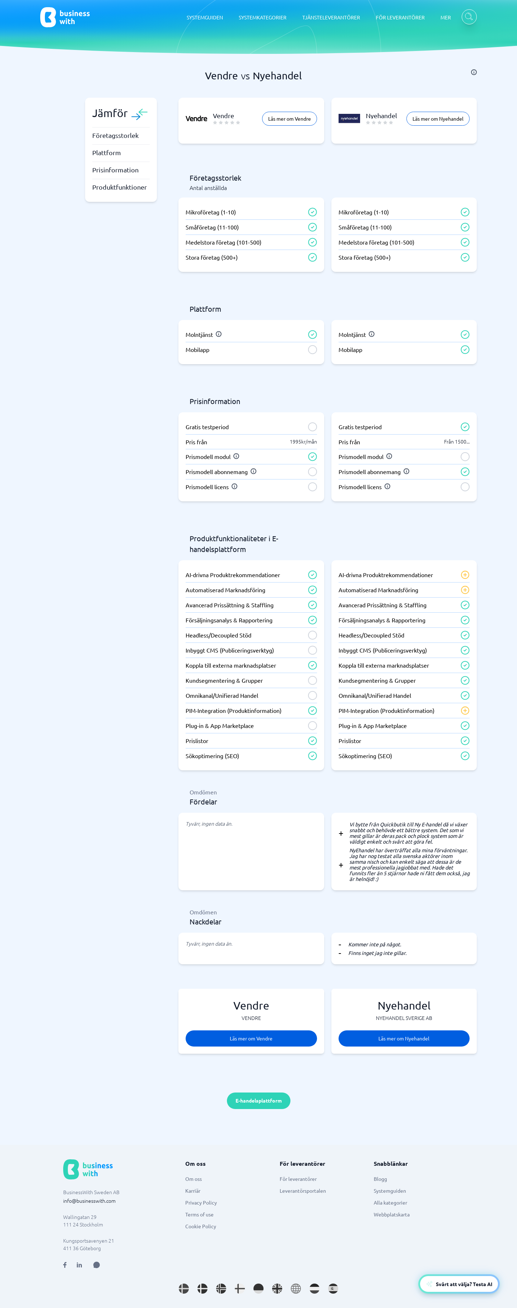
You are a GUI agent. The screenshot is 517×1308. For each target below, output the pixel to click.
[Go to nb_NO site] (221, 1289)
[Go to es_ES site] (333, 1289)
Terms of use (199, 1214)
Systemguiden (390, 1190)
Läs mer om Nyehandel (438, 118)
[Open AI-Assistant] (459, 1284)
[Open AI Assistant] (96, 1265)
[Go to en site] (296, 1289)
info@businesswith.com (89, 1200)
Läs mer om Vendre (289, 118)
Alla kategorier (390, 1202)
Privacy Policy (201, 1202)
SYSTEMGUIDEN (205, 17)
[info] (474, 72)
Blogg (380, 1178)
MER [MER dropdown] (446, 17)
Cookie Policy (200, 1226)
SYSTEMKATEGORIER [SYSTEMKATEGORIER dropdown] (263, 17)
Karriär (192, 1190)
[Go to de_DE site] (258, 1289)
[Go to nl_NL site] (314, 1289)
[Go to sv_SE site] (184, 1289)
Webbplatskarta (392, 1214)
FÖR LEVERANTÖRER (400, 17)
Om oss (193, 1178)
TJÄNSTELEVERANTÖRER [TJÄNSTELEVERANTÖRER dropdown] (331, 17)
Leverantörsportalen (303, 1190)
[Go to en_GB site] (277, 1289)
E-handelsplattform (259, 1100)
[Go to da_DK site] (202, 1289)
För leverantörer (298, 1178)
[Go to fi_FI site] (240, 1289)
